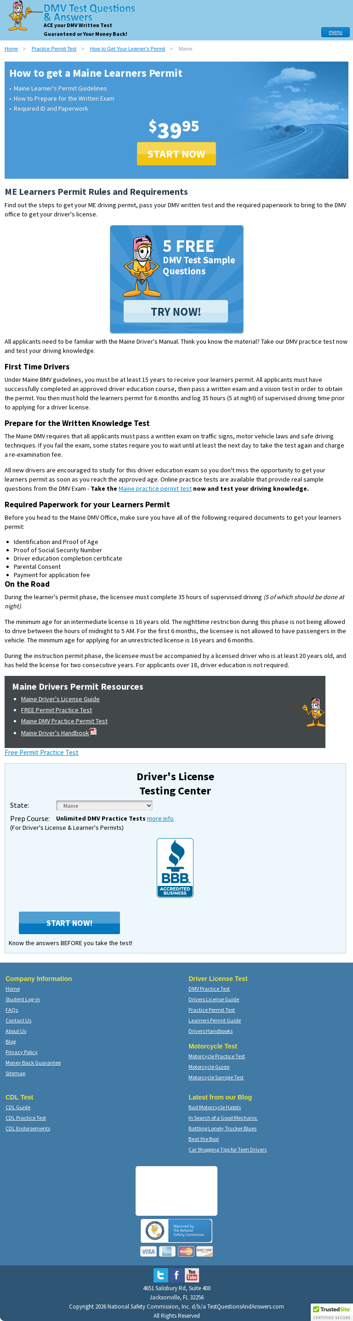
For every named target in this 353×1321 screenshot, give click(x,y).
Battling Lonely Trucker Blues (222, 1128)
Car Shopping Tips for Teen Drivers (227, 1149)
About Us (16, 1030)
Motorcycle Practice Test (216, 1056)
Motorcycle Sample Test (216, 1077)
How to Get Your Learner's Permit (127, 48)
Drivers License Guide (213, 999)
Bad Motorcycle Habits (214, 1107)
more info (160, 818)
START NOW (176, 154)
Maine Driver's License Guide (60, 699)
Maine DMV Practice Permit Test (64, 721)
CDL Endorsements (28, 1128)
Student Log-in (23, 999)
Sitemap (15, 1073)
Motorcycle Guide (208, 1066)
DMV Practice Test (209, 988)
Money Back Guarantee (33, 1062)
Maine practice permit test (155, 488)
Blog (11, 1041)
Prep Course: (30, 818)
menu (335, 32)
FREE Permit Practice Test (56, 710)
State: (19, 805)
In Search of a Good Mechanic (222, 1117)
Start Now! (69, 923)
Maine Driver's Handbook (59, 733)
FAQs (12, 1009)
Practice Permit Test (54, 48)
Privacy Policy (22, 1052)
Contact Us (18, 1020)
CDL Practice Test (26, 1117)
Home (11, 48)
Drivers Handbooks (210, 1030)
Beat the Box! (203, 1138)
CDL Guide (18, 1107)
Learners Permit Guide (214, 1020)
